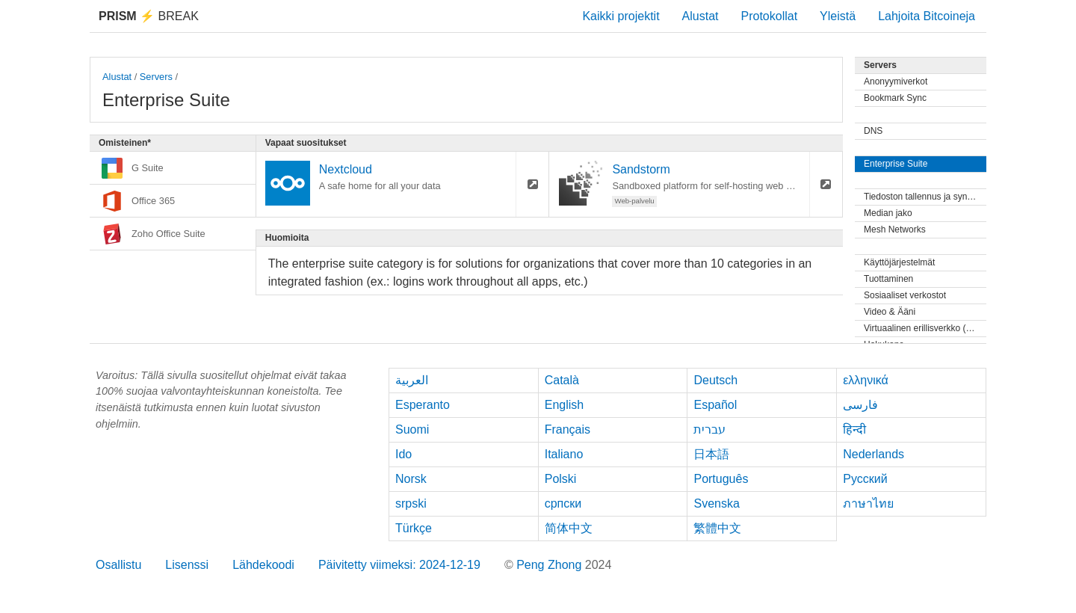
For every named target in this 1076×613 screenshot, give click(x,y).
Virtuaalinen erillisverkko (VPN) (925, 328)
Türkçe (413, 528)
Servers (156, 76)
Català (562, 380)
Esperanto (422, 404)
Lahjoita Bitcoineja (926, 16)
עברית (709, 429)
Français (567, 429)
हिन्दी (854, 429)
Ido (403, 454)
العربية (411, 380)
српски (563, 503)
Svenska (716, 503)
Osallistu (118, 564)
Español (715, 404)
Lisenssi (186, 564)
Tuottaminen (888, 279)
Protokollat (769, 16)
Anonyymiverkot (895, 81)
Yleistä (838, 16)
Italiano (564, 454)
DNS (873, 131)
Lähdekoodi (263, 564)
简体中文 (569, 528)
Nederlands (873, 454)
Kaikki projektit (620, 16)
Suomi (412, 429)
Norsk (411, 478)
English (564, 404)
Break (149, 16)
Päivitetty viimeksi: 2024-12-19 (399, 564)
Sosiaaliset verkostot (905, 295)
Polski (561, 478)
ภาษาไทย (868, 503)
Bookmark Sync (895, 98)
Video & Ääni (889, 311)
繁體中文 (717, 528)
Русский (865, 478)
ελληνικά (865, 380)
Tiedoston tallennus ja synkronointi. (925, 196)
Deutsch (715, 380)
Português (720, 478)
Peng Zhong (550, 564)
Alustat (700, 16)
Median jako (888, 213)
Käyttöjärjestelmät (899, 262)
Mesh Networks (895, 229)
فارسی (860, 404)
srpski (411, 503)
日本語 (711, 454)
